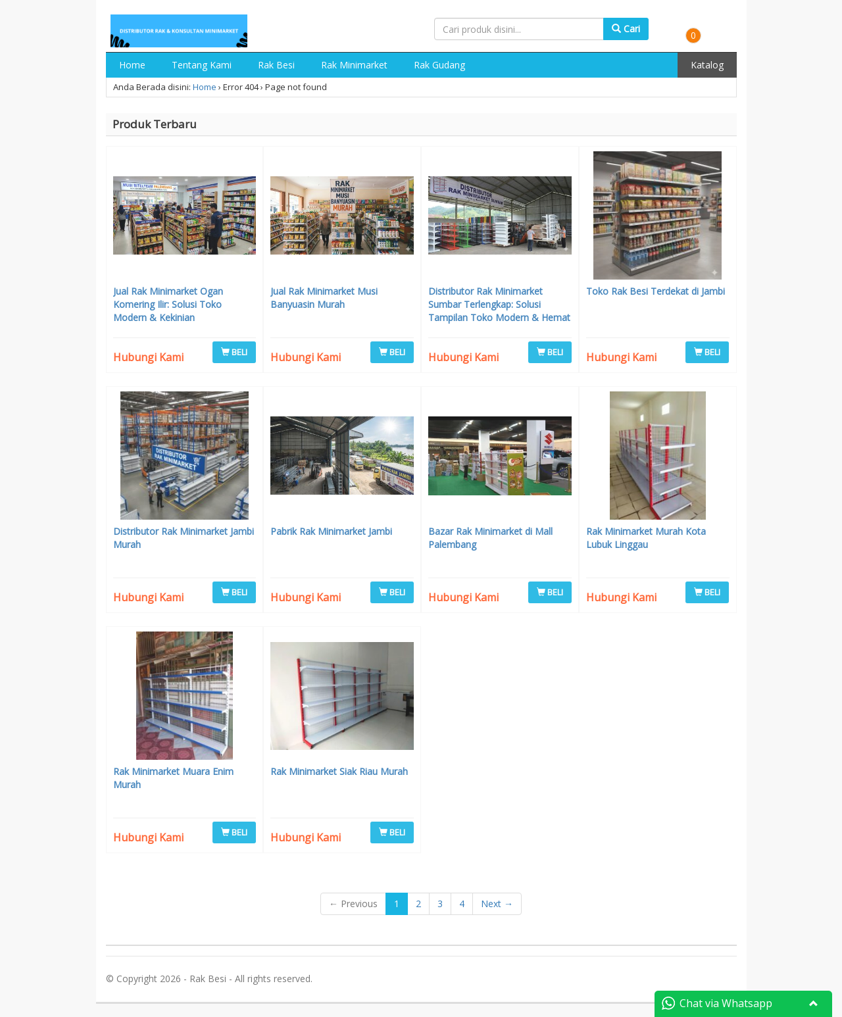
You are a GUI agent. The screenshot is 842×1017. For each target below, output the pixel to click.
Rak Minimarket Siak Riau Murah (339, 771)
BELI (234, 352)
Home (132, 65)
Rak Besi (276, 65)
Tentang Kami (202, 65)
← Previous (353, 903)
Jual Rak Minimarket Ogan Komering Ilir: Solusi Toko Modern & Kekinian (168, 304)
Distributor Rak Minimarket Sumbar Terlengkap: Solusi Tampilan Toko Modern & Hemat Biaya (499, 311)
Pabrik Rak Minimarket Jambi (331, 531)
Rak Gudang (439, 65)
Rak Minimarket (354, 65)
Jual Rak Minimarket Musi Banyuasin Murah (324, 297)
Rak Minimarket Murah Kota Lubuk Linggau (646, 538)
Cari (626, 28)
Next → (497, 903)
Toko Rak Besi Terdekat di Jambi (655, 291)
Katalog (707, 65)
